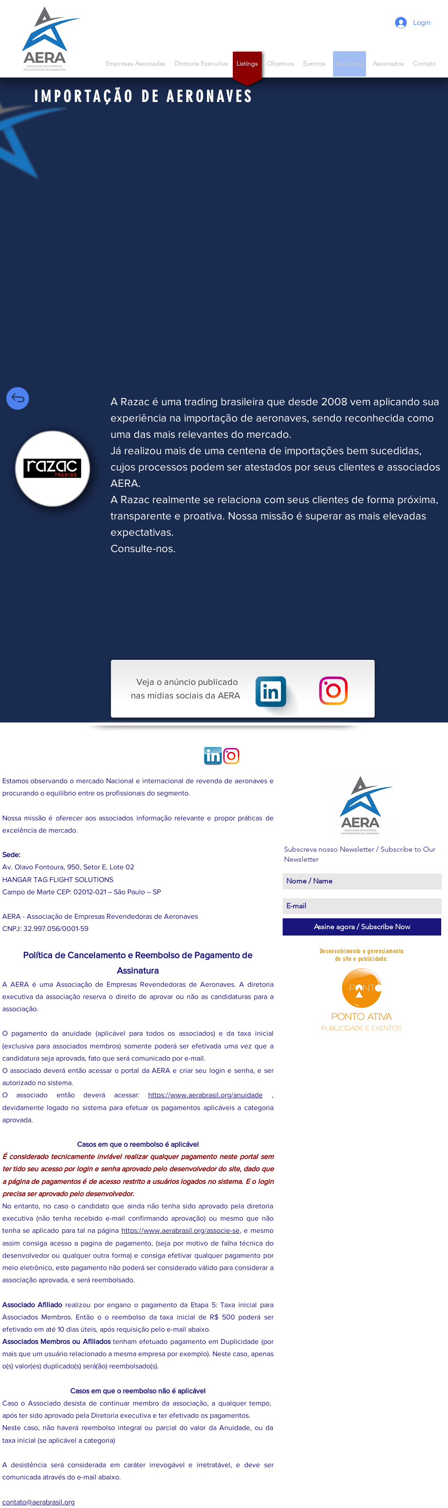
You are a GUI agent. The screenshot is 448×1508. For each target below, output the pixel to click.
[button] (388, 64)
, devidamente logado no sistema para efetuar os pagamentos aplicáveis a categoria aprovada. (138, 1107)
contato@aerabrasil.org (38, 1502)
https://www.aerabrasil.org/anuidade (205, 1095)
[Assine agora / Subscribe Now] (362, 927)
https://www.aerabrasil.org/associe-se (180, 1230)
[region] (52, 469)
